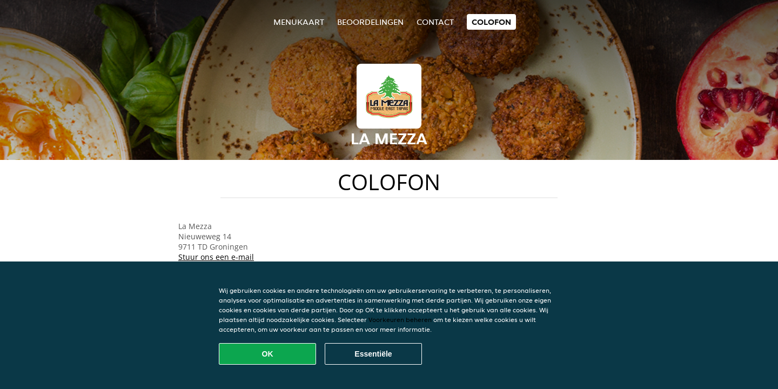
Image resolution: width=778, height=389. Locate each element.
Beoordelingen (370, 22)
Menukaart (298, 22)
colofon (491, 22)
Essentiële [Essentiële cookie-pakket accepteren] (373, 354)
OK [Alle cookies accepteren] (267, 354)
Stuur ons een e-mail (216, 257)
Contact (435, 22)
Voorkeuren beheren (400, 320)
